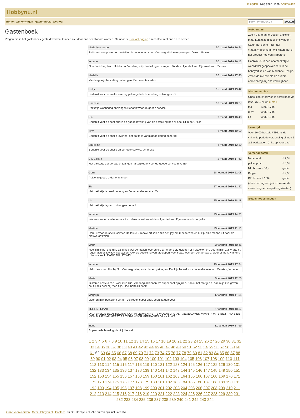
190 (229, 382)
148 (214, 370)
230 (229, 394)
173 (101, 382)
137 (131, 370)
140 (153, 370)
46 (162, 347)
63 (103, 353)
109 (221, 358)
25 (201, 341)
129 (222, 364)
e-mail (273, 101)
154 (108, 376)
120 (153, 364)
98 (141, 358)
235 (142, 399)
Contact (60, 412)
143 (176, 370)
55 (211, 347)
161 (161, 376)
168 (214, 376)
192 (93, 388)
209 (222, 388)
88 (238, 353)
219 (146, 394)
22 (185, 341)
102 (168, 358)
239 (172, 399)
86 (227, 353)
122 (169, 364)
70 (141, 353)
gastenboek (43, 21)
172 (93, 382)
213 (101, 394)
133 (101, 370)
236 (150, 399)
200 (153, 388)
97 (136, 358)
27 (212, 341)
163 (176, 376)
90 (98, 358)
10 (120, 341)
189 (222, 382)
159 (146, 376)
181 (161, 382)
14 (142, 341)
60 (238, 347)
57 (222, 347)
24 (196, 341)
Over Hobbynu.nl (42, 412)
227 (206, 394)
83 (211, 353)
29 (223, 341)
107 (206, 358)
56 (216, 347)
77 (178, 353)
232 (119, 399)
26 (206, 341)
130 (229, 364)
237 (157, 399)
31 (233, 341)
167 (206, 376)
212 (93, 394)
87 (232, 353)
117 (131, 364)
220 (153, 394)
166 (199, 376)
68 (130, 353)
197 (131, 388)
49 (178, 347)
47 (168, 347)
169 (222, 376)
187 (206, 382)
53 (200, 347)
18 (163, 341)
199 (146, 388)
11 (125, 341)
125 (191, 364)
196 (123, 388)
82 (205, 353)
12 (131, 341)
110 (229, 358)
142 (169, 370)
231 (237, 394)
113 (101, 364)
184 (184, 382)
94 (120, 358)
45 (157, 347)
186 (199, 382)
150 (229, 370)
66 (119, 353)
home (10, 21)
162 (169, 376)
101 (161, 358)
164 (184, 376)
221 (161, 394)
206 (199, 388)
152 (93, 376)
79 (189, 353)
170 (229, 376)
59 (232, 347)
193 (101, 388)
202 (169, 388)
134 (108, 370)
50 (184, 347)
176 (123, 382)
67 (124, 353)
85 (222, 353)
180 (153, 382)
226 (199, 394)
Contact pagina (138, 39)
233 (127, 399)
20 (174, 341)
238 (165, 399)
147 (206, 370)
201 (161, 388)
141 (161, 370)
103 (175, 358)
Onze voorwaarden (18, 412)
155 (115, 376)
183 (176, 382)
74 (162, 353)
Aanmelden (288, 3)
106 (198, 358)
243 (203, 399)
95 (125, 358)
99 (146, 358)
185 (191, 382)
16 (152, 341)
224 (184, 394)
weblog (57, 21)
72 (151, 353)
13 (136, 341)
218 (138, 394)
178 (138, 382)
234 (134, 399)
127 (206, 364)
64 (108, 353)
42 (141, 347)
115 (115, 364)
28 (217, 341)
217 (131, 394)
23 (190, 341)
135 (115, 370)
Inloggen (252, 3)
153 (101, 376)
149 (222, 370)
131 (237, 364)
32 (239, 341)
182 (169, 382)
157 (131, 376)
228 (214, 394)
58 (227, 347)
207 (206, 388)
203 (176, 388)
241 (187, 399)
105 (191, 358)
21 (180, 341)
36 (108, 347)
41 (135, 347)
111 (236, 358)
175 (115, 382)
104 (183, 358)
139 (146, 370)
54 (205, 347)
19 (169, 341)
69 (135, 353)
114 (108, 364)
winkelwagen (24, 21)
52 (194, 347)
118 (138, 364)
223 (176, 394)
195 (115, 388)
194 (108, 388)
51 (189, 347)
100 (153, 358)
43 (146, 347)
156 (123, 376)
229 (222, 394)
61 (92, 353)
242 (195, 399)
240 (180, 399)
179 (146, 382)
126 (199, 364)
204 (184, 388)
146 (199, 370)
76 (173, 353)
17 (158, 341)
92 (109, 358)
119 (146, 364)
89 (92, 358)
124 (184, 364)
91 (103, 358)
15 (147, 341)
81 (200, 353)
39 (124, 347)
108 (213, 358)
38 (119, 347)
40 (130, 347)
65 (113, 353)
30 (228, 341)
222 (169, 394)
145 (191, 370)
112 (93, 364)
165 (191, 376)
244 (210, 399)
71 (146, 353)
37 (113, 347)
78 (184, 353)
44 (151, 347)
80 (194, 353)
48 (173, 347)
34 (97, 347)
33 (92, 347)
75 (168, 353)
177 (131, 382)
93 (114, 358)
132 (93, 370)
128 (214, 364)
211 (237, 388)
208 (214, 388)
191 (237, 382)
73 (157, 353)
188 (214, 382)
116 (123, 364)
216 (123, 394)
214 (108, 394)
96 (130, 358)
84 (216, 353)
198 (138, 388)
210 (229, 388)
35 (103, 347)
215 (115, 394)
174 (108, 382)
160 (153, 376)
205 (191, 388)
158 (138, 376)
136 (123, 370)
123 (176, 364)
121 (161, 364)
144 (184, 370)
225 (191, 394)
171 (237, 376)
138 (138, 370)
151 (237, 370)
